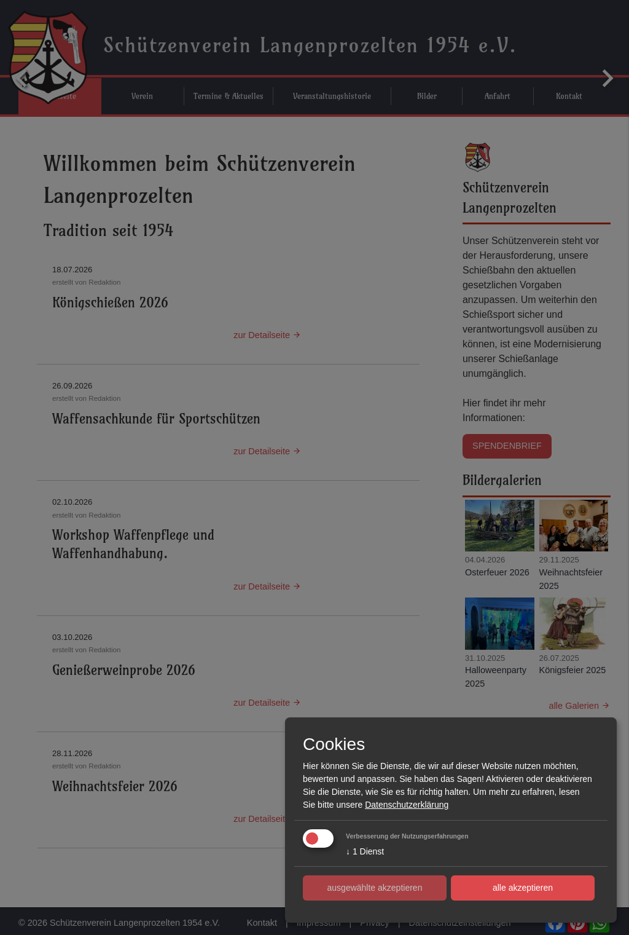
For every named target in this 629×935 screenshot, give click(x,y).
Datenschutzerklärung (406, 805)
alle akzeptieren (523, 888)
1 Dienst (365, 851)
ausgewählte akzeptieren (375, 888)
